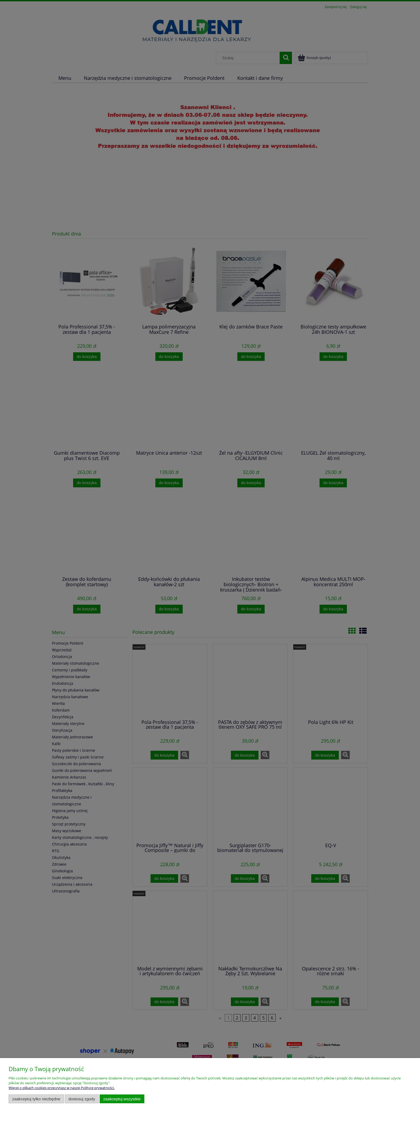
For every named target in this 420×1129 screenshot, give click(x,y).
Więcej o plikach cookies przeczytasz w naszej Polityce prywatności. (62, 1087)
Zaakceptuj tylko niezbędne (36, 1099)
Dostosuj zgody (81, 1099)
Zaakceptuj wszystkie (122, 1099)
